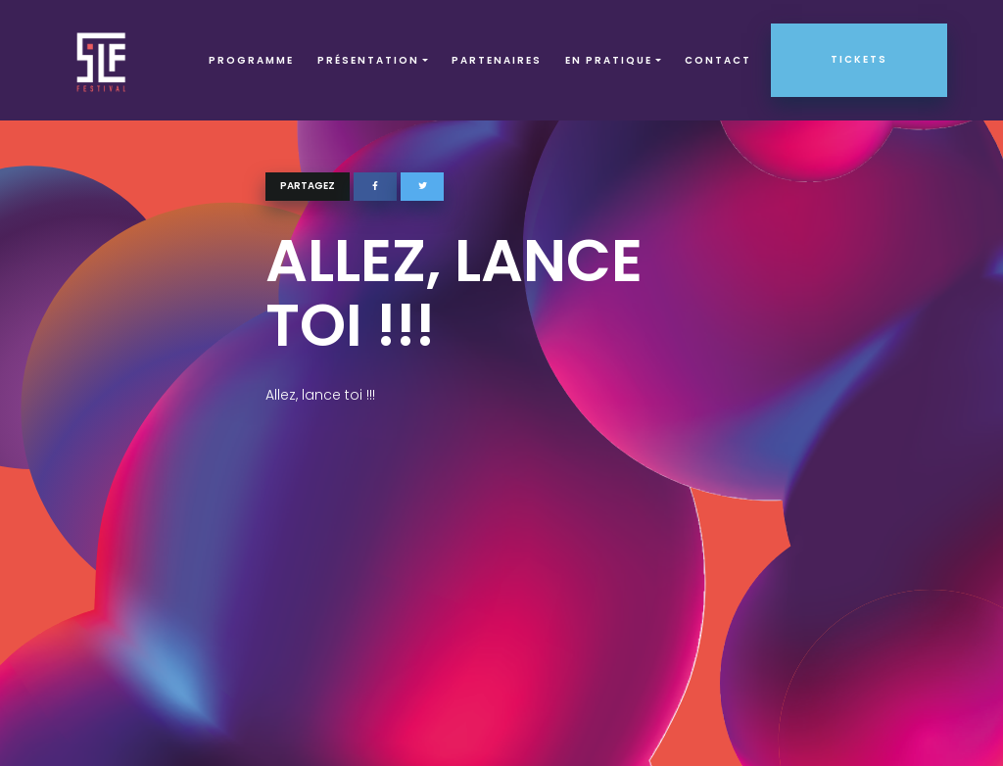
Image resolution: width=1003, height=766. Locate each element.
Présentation (368, 60)
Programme (251, 60)
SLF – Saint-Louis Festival (102, 60)
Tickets (859, 59)
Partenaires (497, 60)
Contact (718, 60)
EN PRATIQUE (608, 60)
